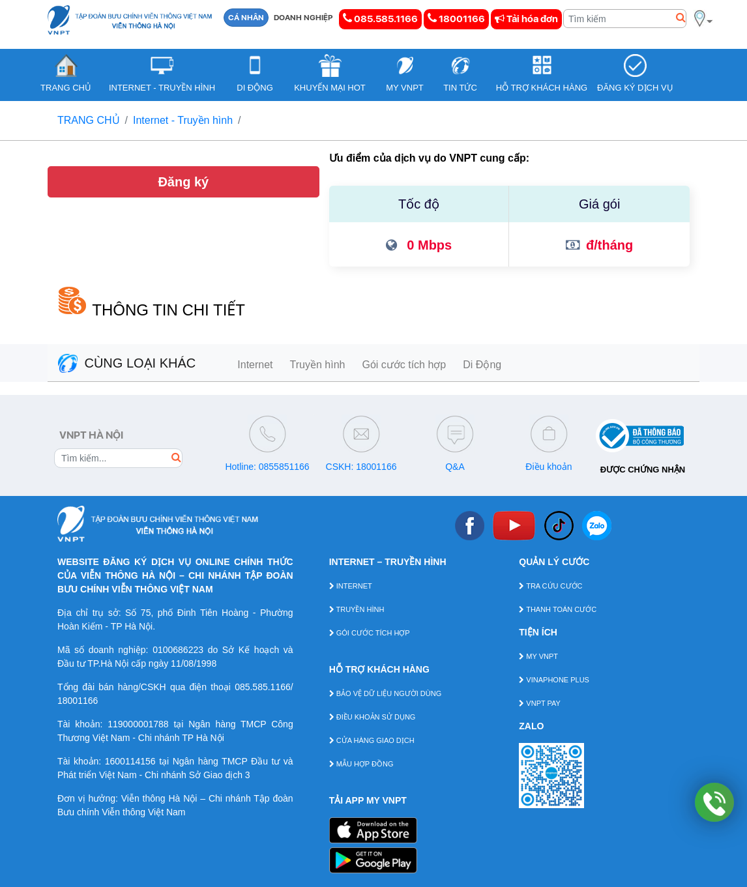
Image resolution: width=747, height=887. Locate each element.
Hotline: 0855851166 (267, 466)
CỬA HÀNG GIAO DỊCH (372, 740)
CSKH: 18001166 (361, 466)
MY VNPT (538, 656)
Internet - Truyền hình (183, 120)
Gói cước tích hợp (404, 364)
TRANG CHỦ (88, 120)
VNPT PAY (540, 703)
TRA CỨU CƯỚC (550, 586)
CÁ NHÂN (246, 17)
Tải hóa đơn (526, 19)
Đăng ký (183, 182)
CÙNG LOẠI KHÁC (127, 363)
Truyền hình (317, 364)
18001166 (456, 18)
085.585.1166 (380, 18)
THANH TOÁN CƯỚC (557, 609)
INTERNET (350, 586)
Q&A (455, 466)
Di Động (482, 364)
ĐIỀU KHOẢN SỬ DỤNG (372, 717)
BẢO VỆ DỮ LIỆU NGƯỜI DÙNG (385, 693)
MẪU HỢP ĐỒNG (361, 764)
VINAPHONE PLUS (554, 680)
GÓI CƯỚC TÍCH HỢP (369, 633)
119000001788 (138, 724)
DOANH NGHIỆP (303, 17)
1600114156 (130, 761)
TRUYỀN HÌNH (357, 609)
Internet (254, 364)
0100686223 (178, 650)
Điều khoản (548, 466)
